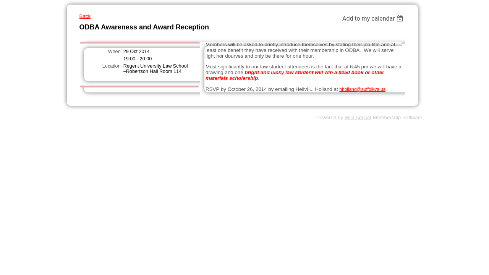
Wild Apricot (358, 117)
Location (111, 66)
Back (85, 16)
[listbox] (373, 18)
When (114, 51)
